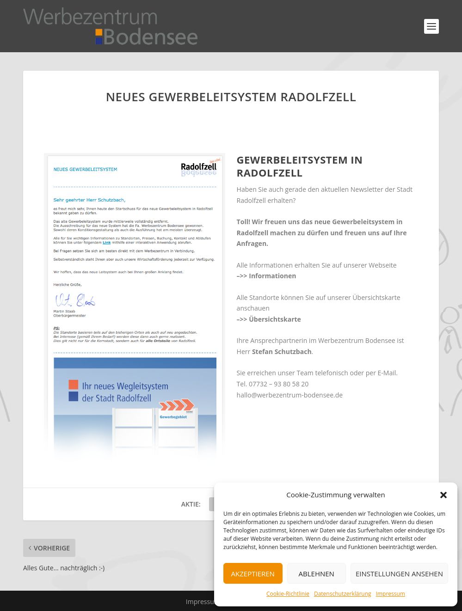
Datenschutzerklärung (342, 594)
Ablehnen (316, 573)
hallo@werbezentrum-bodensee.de (290, 395)
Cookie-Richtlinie (287, 594)
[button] (443, 495)
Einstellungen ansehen (399, 573)
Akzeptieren (253, 573)
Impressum (390, 594)
